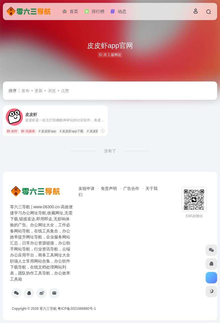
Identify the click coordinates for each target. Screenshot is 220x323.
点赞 (65, 90)
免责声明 (109, 188)
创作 (12, 131)
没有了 (110, 151)
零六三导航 (48, 309)
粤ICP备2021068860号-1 (77, 309)
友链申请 (86, 188)
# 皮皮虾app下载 (71, 131)
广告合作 (131, 188)
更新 (39, 90)
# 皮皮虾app (47, 131)
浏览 (52, 90)
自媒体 (28, 131)
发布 (25, 90)
